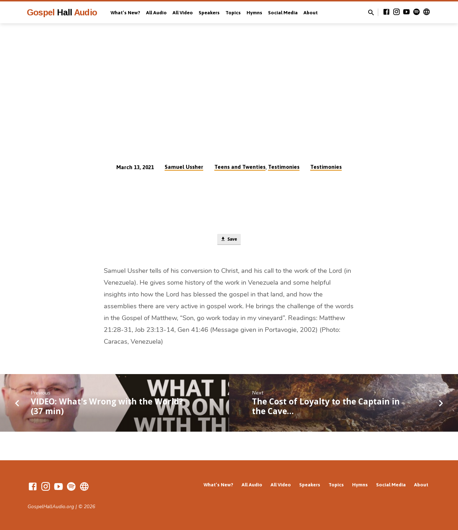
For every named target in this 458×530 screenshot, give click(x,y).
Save (229, 240)
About (310, 12)
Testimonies (283, 167)
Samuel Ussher (184, 167)
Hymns (254, 12)
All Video (182, 12)
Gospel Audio (62, 12)
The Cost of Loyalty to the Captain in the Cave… (326, 408)
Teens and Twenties (239, 167)
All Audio (156, 12)
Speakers (209, 12)
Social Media (283, 12)
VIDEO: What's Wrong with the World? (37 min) (107, 408)
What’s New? (125, 12)
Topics (233, 12)
